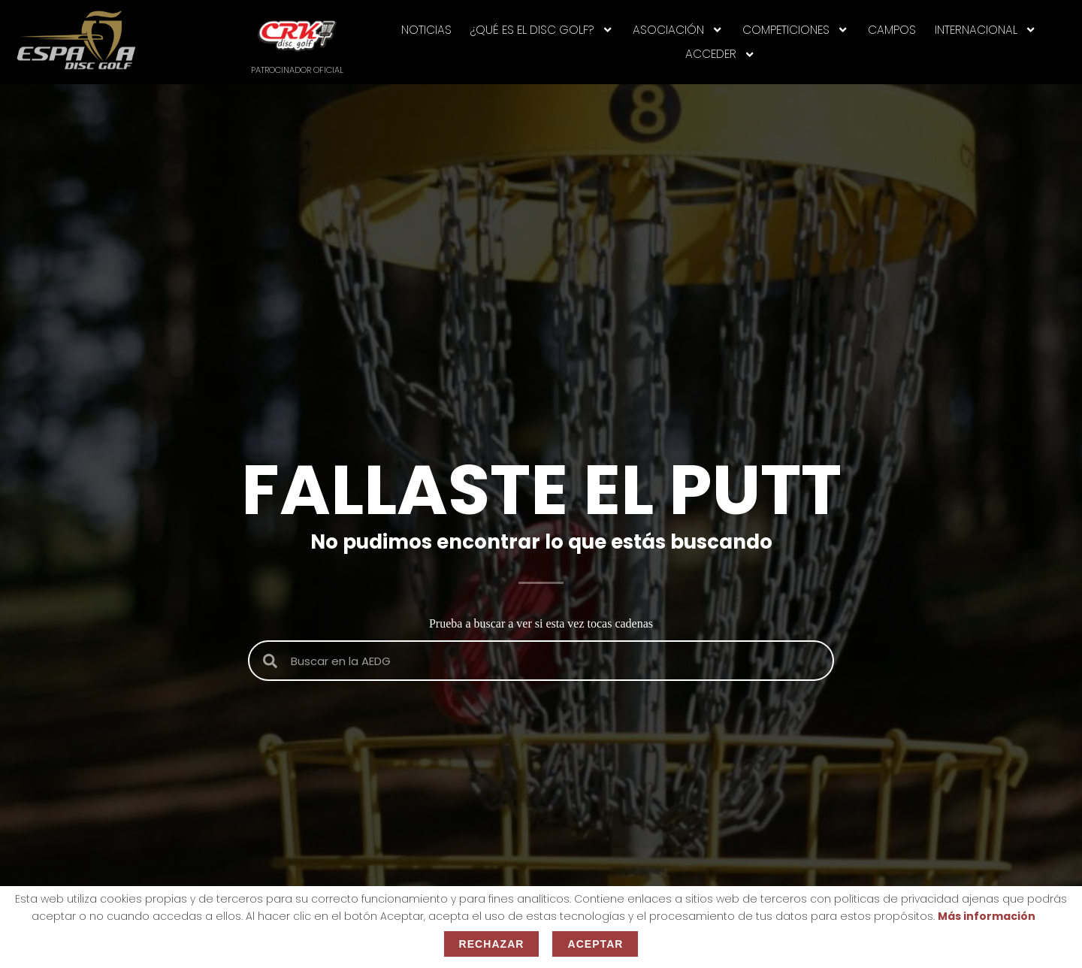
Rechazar (491, 944)
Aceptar (595, 944)
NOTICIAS (426, 30)
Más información (986, 916)
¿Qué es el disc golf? (541, 29)
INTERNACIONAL (985, 29)
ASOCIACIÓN (678, 29)
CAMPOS (892, 30)
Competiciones (795, 29)
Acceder (720, 54)
